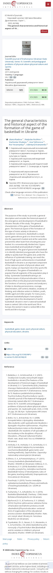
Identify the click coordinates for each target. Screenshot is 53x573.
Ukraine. (25, 331)
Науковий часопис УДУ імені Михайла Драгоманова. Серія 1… (23, 19)
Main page (7, 539)
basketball (9, 329)
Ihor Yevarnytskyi (16, 144)
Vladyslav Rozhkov (33, 139)
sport (28, 329)
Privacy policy (33, 539)
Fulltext (9, 349)
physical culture (38, 329)
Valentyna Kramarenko (36, 144)
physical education (13, 331)
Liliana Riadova (15, 139)
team (23, 329)
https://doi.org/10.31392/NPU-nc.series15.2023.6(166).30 (18, 355)
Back (44, 31)
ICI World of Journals (13, 15)
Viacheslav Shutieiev (18, 142)
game (17, 329)
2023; (13, 23)
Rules (19, 539)
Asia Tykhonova (36, 142)
